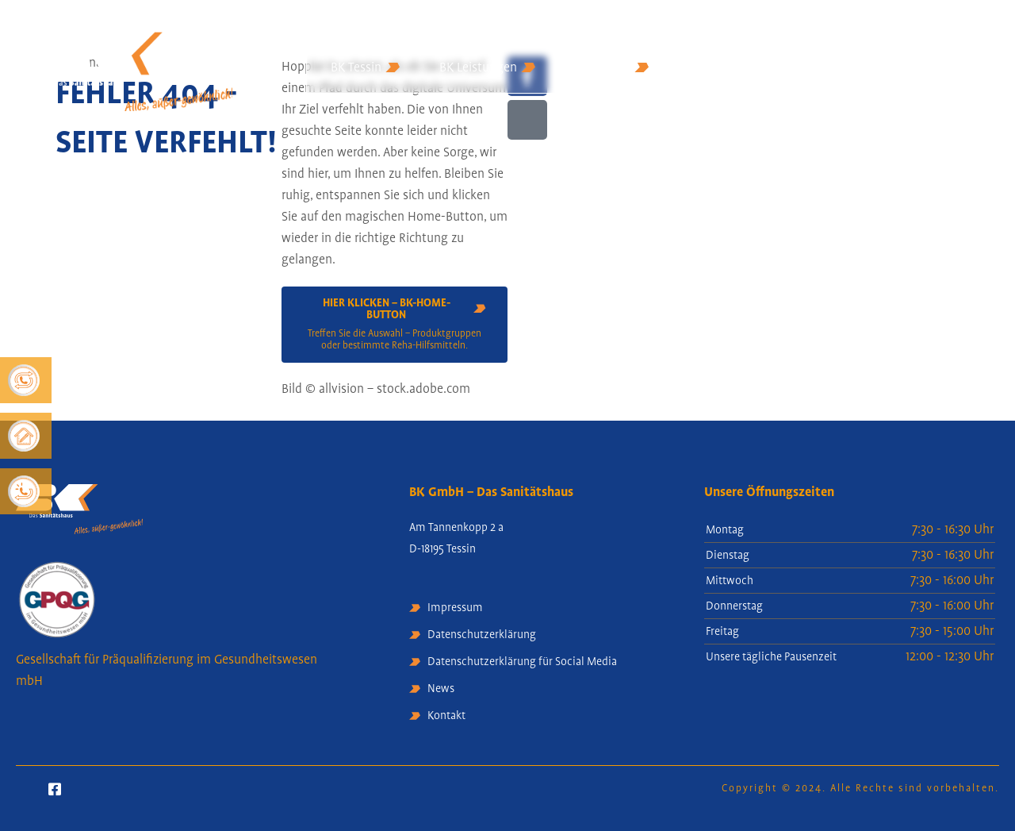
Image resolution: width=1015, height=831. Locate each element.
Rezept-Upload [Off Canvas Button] (952, 76)
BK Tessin (365, 67)
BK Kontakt (718, 67)
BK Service (612, 67)
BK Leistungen (487, 67)
